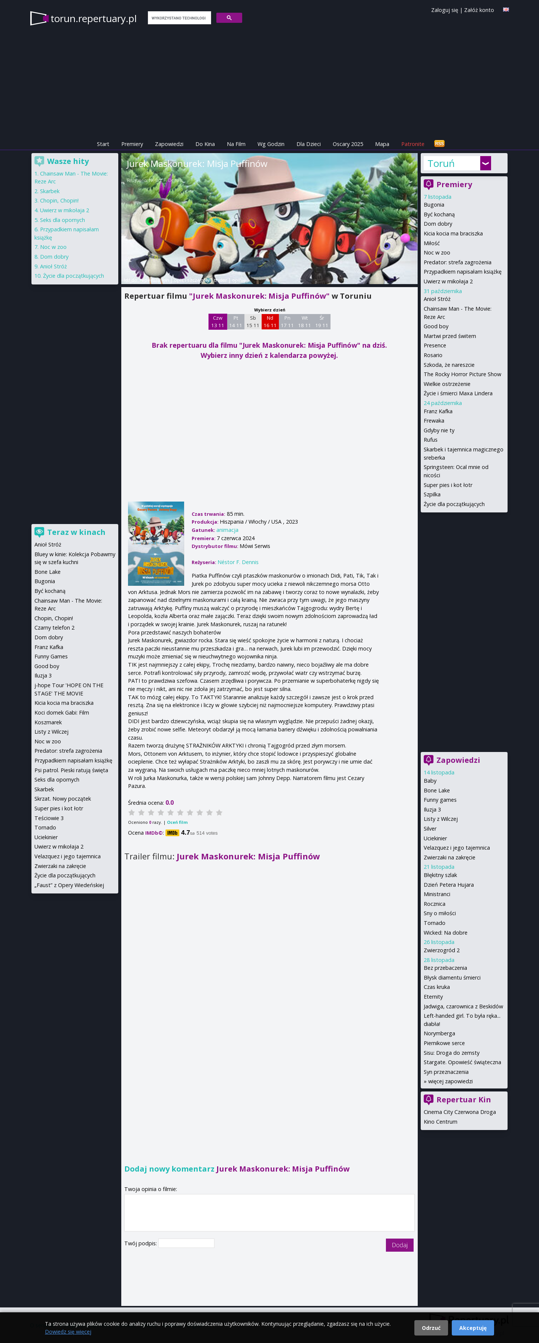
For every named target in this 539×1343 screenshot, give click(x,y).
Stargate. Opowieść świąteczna (462, 1062)
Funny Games (51, 656)
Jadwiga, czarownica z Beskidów (463, 1006)
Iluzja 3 (432, 809)
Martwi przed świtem (450, 335)
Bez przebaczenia (445, 967)
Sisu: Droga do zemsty (451, 1052)
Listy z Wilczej (441, 818)
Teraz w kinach (76, 532)
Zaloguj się (444, 9)
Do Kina (205, 143)
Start (103, 143)
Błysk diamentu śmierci (452, 977)
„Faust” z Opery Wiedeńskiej (69, 885)
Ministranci (437, 894)
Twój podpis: (141, 1243)
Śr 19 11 (321, 321)
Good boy (436, 326)
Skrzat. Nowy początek (62, 798)
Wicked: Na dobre (446, 932)
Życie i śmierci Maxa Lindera (458, 393)
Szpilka (432, 494)
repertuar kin (154, 280)
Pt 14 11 (235, 321)
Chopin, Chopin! (59, 200)
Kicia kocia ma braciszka (453, 233)
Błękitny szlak (440, 874)
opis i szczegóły (191, 280)
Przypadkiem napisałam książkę (463, 271)
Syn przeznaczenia (446, 1071)
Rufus (431, 439)
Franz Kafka (438, 411)
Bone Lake (437, 790)
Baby (430, 780)
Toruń (441, 163)
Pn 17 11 (287, 321)
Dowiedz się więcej (68, 1331)
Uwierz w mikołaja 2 (448, 281)
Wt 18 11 (304, 321)
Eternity (433, 996)
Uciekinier (435, 838)
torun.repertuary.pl (94, 18)
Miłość (432, 243)
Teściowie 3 (49, 818)
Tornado (434, 922)
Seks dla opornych (62, 219)
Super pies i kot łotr (448, 484)
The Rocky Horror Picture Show (462, 374)
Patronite (412, 143)
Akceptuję (473, 1327)
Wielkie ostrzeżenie (447, 383)
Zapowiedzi (169, 143)
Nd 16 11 (270, 321)
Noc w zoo (437, 252)
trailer (220, 280)
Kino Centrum (440, 1121)
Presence (435, 345)
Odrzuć (431, 1327)
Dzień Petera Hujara (449, 884)
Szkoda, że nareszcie (449, 364)
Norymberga (439, 1033)
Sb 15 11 (252, 321)
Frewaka (434, 420)
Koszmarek (48, 722)
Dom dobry (438, 223)
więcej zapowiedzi (450, 1081)
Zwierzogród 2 (442, 950)
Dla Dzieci (308, 143)
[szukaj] (179, 17)
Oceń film (177, 822)
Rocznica (434, 903)
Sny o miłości (440, 913)
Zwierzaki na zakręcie (449, 857)
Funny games (440, 799)
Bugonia (434, 204)
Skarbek (50, 191)
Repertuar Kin (463, 1099)
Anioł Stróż (437, 298)
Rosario (433, 355)
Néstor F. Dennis (165, 180)
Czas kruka (437, 986)
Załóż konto (479, 9)
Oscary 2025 (348, 143)
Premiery (132, 143)
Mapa (382, 143)
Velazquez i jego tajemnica (457, 847)
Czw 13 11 (217, 321)
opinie (239, 280)
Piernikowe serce (444, 1043)
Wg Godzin (271, 143)
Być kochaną (439, 214)
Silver (430, 828)
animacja (227, 529)
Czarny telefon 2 (54, 627)
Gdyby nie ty (439, 430)
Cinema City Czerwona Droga (460, 1111)
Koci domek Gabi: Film (61, 712)
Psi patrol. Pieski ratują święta (71, 770)
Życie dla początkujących (454, 504)
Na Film (236, 143)
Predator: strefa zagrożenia (457, 262)
